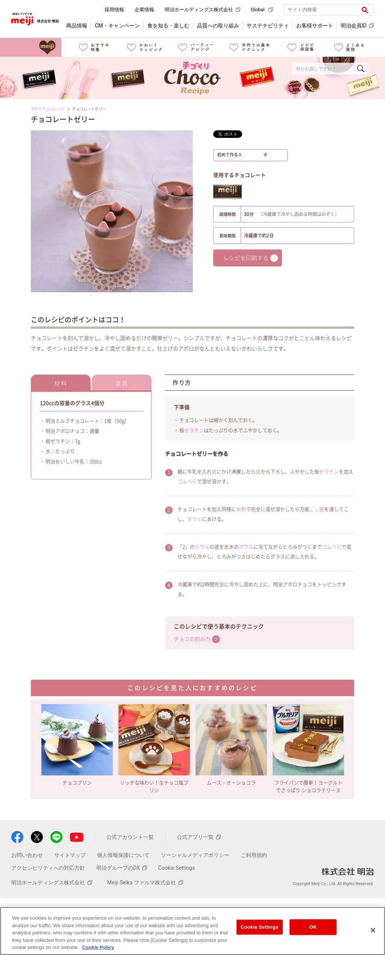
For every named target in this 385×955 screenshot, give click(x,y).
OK (313, 927)
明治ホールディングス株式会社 (202, 9)
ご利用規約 (254, 855)
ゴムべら (187, 481)
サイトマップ (70, 855)
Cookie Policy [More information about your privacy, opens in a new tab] (98, 947)
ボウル (194, 519)
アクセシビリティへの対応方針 (48, 868)
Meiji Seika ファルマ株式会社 (145, 882)
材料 (61, 383)
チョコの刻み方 (192, 639)
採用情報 (114, 9)
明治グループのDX (121, 868)
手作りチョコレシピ (48, 109)
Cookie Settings (176, 868)
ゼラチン (194, 430)
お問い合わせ (27, 855)
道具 (122, 383)
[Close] (373, 930)
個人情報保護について (123, 855)
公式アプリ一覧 (199, 837)
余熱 (241, 509)
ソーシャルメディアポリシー (195, 855)
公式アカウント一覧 (130, 837)
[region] (192, 931)
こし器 (316, 509)
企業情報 (144, 9)
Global (262, 9)
